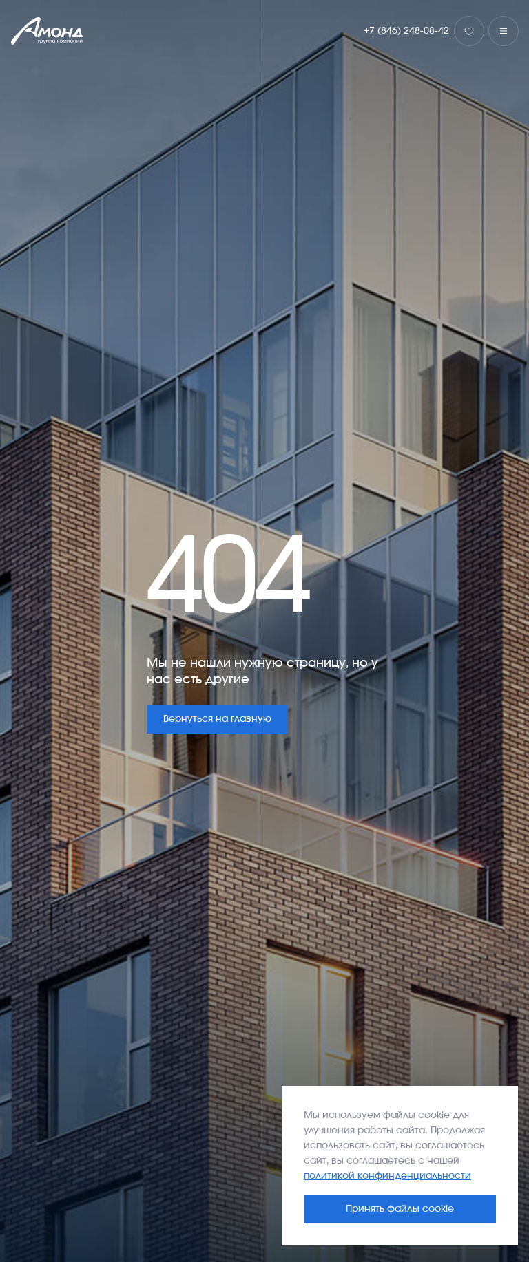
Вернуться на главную (217, 719)
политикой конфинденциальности (387, 1176)
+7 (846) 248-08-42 (406, 31)
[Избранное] (469, 31)
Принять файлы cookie (400, 1209)
